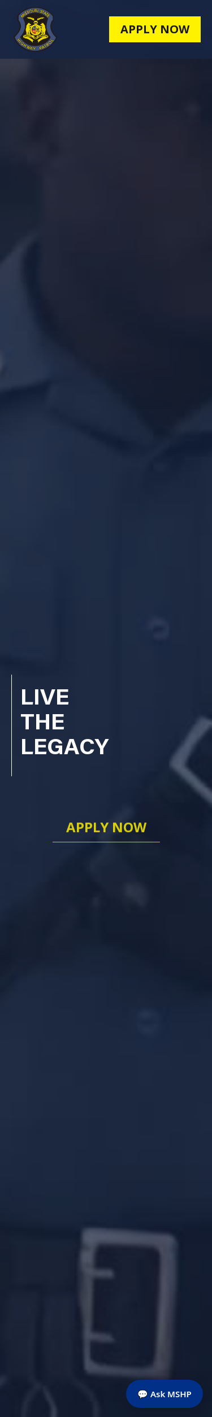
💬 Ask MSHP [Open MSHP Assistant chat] (164, 1393)
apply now (154, 29)
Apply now (106, 828)
